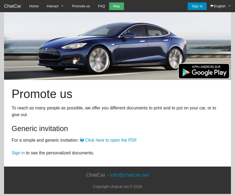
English (218, 6)
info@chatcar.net (129, 175)
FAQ (101, 6)
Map (116, 6)
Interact (52, 6)
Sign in (197, 6)
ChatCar (12, 6)
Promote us (81, 6)
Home (34, 6)
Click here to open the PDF (108, 140)
